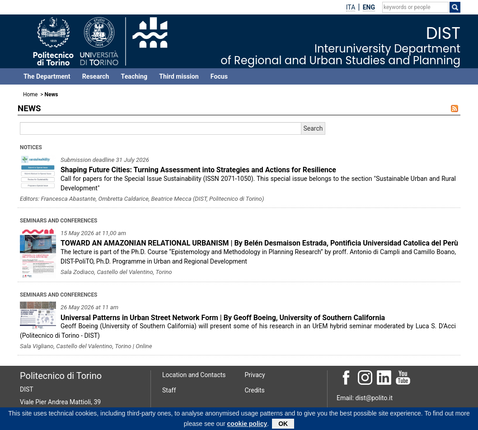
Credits (255, 390)
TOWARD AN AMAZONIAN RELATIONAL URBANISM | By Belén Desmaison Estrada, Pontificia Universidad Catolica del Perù (259, 243)
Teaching (134, 76)
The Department (46, 76)
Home (30, 94)
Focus (219, 76)
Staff (169, 390)
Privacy (255, 374)
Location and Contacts (194, 374)
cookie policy (247, 425)
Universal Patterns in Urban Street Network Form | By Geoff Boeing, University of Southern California (223, 317)
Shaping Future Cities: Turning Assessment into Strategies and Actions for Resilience (198, 169)
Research (95, 76)
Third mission (179, 76)
